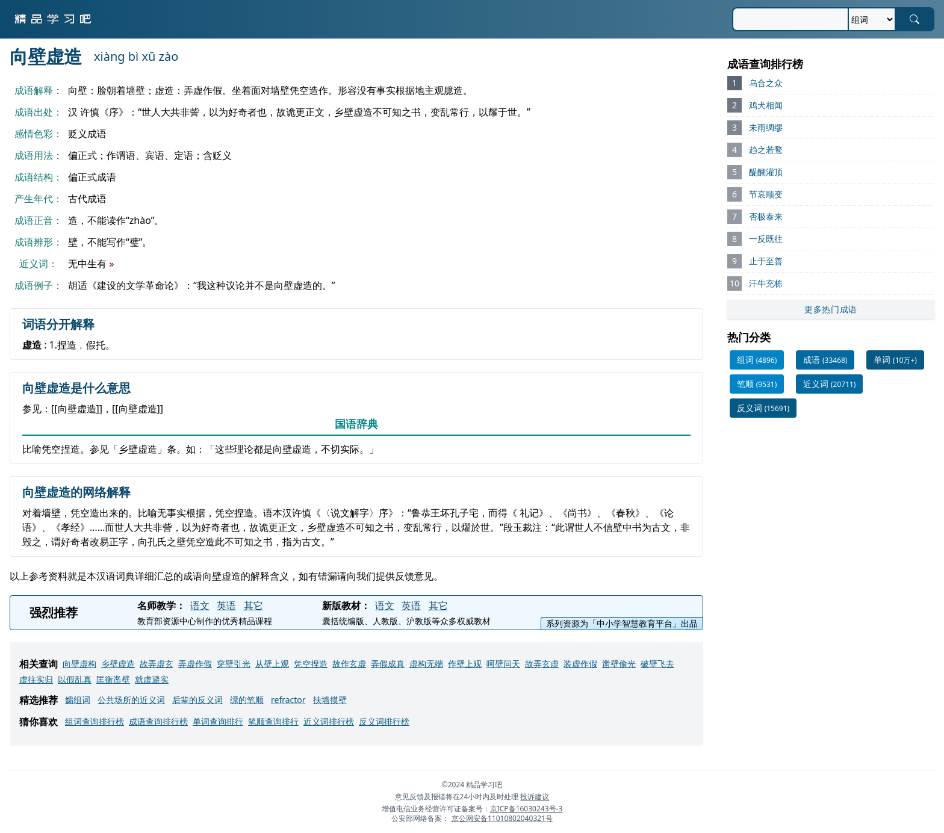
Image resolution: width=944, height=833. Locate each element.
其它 (253, 605)
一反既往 (766, 238)
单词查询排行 (218, 721)
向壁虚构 (79, 663)
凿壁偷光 (619, 663)
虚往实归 (36, 679)
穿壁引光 (233, 663)
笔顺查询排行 (273, 721)
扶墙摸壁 (330, 699)
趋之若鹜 (766, 149)
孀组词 (77, 699)
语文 (200, 605)
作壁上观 (465, 663)
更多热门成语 (830, 309)
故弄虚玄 (156, 663)
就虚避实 (152, 679)
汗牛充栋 (766, 283)
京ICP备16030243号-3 (526, 809)
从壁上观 (272, 663)
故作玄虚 (349, 663)
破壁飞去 (657, 663)
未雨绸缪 (766, 127)
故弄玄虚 (542, 663)
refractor (288, 699)
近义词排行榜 (328, 721)
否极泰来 (766, 216)
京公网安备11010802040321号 (502, 818)
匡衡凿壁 (113, 679)
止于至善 (766, 261)
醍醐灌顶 (766, 172)
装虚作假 (580, 663)
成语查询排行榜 (158, 721)
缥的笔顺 (247, 699)
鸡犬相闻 (766, 105)
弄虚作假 (195, 663)
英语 (226, 605)
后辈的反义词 (197, 699)
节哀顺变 (766, 194)
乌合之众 (766, 82)
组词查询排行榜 (94, 721)
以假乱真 (75, 679)
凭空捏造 (311, 663)
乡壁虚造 (118, 663)
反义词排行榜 (384, 721)
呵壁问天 (503, 663)
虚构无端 (426, 663)
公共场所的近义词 (131, 699)
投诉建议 (534, 796)
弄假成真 (388, 663)
